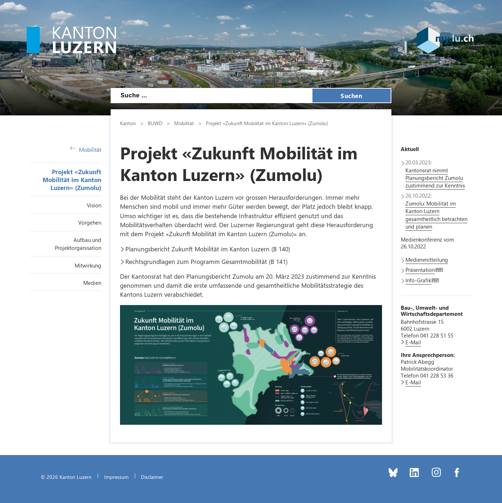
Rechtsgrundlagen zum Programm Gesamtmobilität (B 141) (206, 261)
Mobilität (85, 149)
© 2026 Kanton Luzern (66, 476)
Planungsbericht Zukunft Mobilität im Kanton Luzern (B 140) (207, 249)
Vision (94, 205)
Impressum (116, 476)
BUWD (155, 123)
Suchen (351, 96)
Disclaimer (152, 476)
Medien (92, 282)
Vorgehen (89, 222)
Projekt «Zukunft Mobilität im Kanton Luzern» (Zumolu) (72, 179)
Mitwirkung (88, 265)
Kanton (128, 123)
